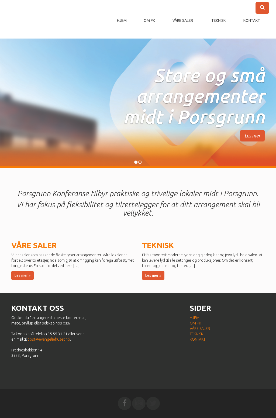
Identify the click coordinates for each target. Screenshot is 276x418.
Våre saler (182, 20)
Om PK (149, 20)
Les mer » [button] (22, 275)
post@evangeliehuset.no (48, 339)
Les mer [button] (252, 135)
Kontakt (251, 20)
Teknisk (218, 20)
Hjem (122, 20)
